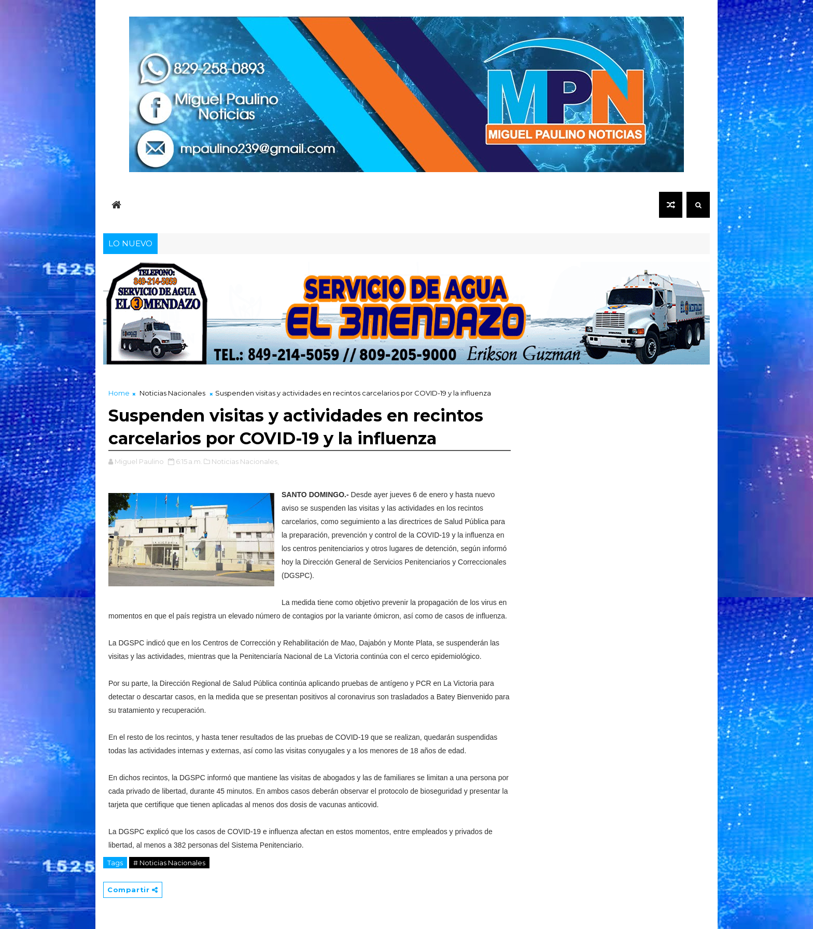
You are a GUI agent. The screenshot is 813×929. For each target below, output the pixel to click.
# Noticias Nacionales (169, 862)
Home (119, 393)
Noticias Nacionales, (245, 461)
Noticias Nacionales (172, 393)
